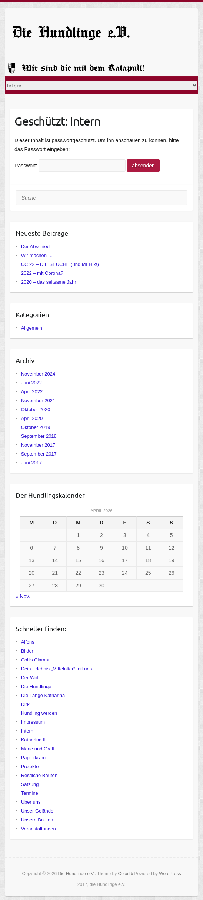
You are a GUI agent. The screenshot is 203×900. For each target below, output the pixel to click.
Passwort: (70, 166)
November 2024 (38, 374)
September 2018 (39, 436)
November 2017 (38, 445)
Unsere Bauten (37, 820)
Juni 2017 (31, 463)
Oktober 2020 (35, 409)
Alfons (27, 642)
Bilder (27, 651)
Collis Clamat (35, 660)
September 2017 (39, 454)
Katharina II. (34, 740)
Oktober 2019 (35, 427)
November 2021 (38, 400)
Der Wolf (30, 677)
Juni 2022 (31, 383)
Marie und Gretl (37, 748)
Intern (27, 731)
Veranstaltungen (38, 828)
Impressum (33, 722)
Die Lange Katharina (43, 695)
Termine (29, 793)
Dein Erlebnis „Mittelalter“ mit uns (56, 668)
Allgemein (31, 328)
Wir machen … (37, 255)
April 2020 (32, 418)
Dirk (25, 704)
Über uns (31, 802)
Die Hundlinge (36, 686)
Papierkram (33, 757)
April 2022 (32, 391)
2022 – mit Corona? (42, 273)
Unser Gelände (37, 811)
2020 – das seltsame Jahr (48, 282)
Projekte (30, 766)
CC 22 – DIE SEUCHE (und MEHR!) (60, 264)
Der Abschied (35, 246)
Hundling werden (39, 713)
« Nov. (23, 596)
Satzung (30, 784)
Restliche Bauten (39, 775)
